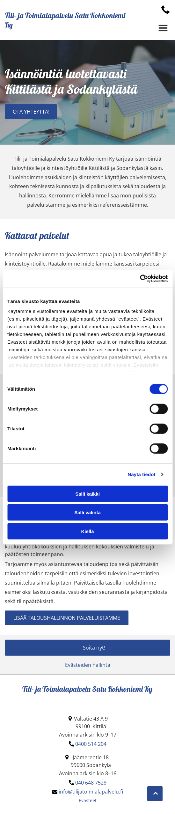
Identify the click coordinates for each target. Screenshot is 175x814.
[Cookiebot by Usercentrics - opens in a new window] (140, 279)
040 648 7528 (90, 782)
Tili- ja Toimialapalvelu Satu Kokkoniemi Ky (65, 20)
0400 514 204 (90, 743)
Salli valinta (87, 512)
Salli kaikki (87, 493)
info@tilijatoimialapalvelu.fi (91, 791)
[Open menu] (163, 28)
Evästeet (88, 800)
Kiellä (87, 531)
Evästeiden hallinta (87, 664)
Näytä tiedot (142, 474)
